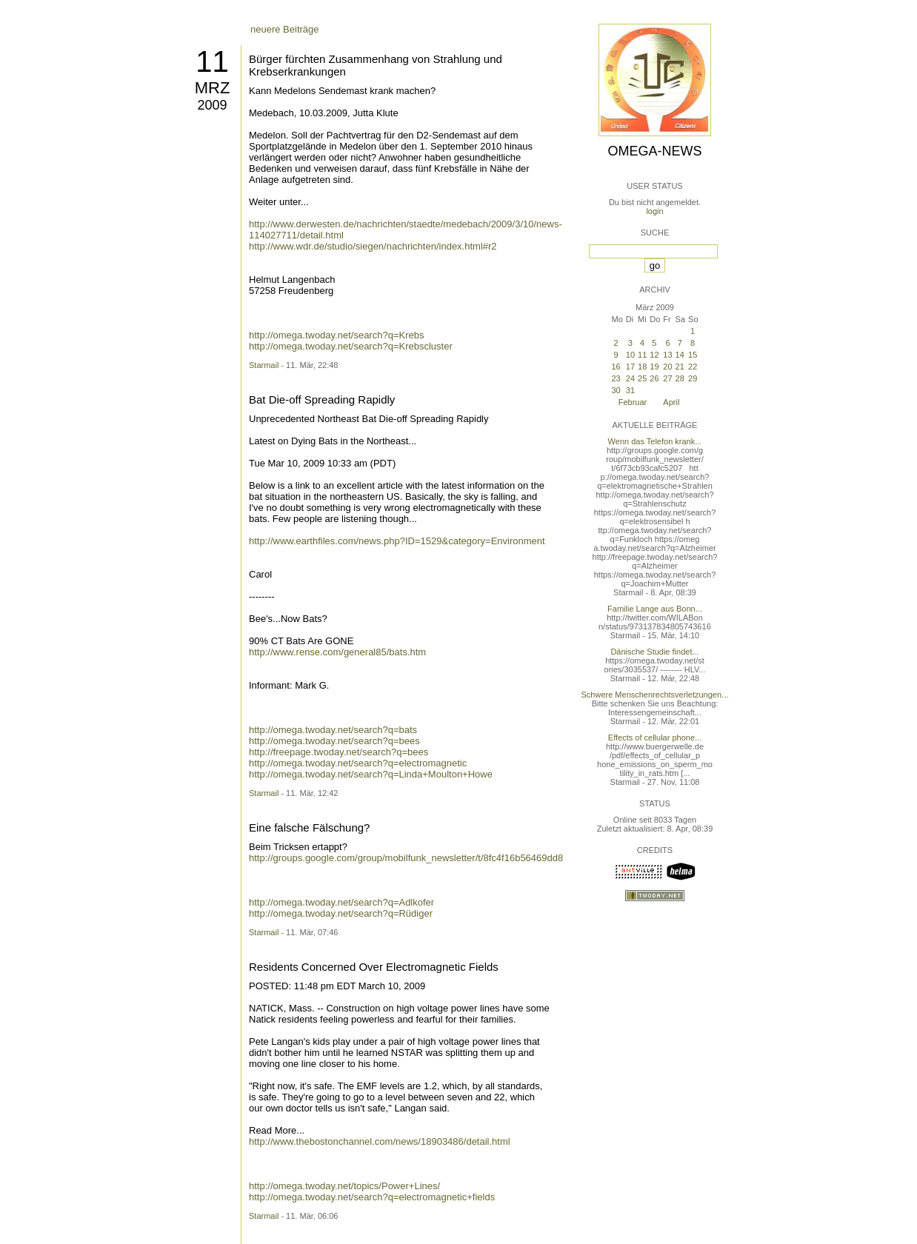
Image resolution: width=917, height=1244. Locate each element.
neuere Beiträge (284, 29)
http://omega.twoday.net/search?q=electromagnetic (358, 763)
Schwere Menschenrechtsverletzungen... (655, 694)
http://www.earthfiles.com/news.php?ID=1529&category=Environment (397, 540)
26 (654, 378)
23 (615, 378)
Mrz (212, 87)
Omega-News (654, 151)
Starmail (264, 365)
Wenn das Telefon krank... (655, 441)
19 (654, 366)
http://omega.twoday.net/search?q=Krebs (336, 335)
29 (692, 378)
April (671, 402)
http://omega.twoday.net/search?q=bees (334, 740)
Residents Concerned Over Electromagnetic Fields (373, 966)
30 (615, 390)
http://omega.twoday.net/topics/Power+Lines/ (344, 1185)
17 (630, 366)
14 (680, 354)
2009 (212, 105)
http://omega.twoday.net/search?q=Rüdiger (341, 913)
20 (667, 366)
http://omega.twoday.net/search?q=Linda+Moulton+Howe (371, 774)
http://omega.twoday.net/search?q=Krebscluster (351, 346)
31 (630, 390)
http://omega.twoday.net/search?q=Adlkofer (341, 902)
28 (680, 378)
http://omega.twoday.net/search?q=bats (333, 729)
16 (615, 366)
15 (692, 354)
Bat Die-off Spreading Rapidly (322, 399)
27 (667, 378)
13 (667, 354)
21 (680, 366)
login (654, 211)
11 (212, 61)
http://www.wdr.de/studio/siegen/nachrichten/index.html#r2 (373, 246)
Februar (632, 402)
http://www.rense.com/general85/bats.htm (337, 652)
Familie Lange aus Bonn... (654, 608)
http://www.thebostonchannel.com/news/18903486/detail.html (379, 1141)
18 (642, 366)
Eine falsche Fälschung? (309, 827)
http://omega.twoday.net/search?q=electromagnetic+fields (372, 1197)
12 (654, 354)
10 (630, 354)
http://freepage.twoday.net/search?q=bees (338, 752)
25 (642, 378)
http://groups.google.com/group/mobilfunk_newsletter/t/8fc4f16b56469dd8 (406, 857)
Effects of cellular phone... (654, 737)
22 (692, 366)
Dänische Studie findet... (654, 651)
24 (630, 378)
